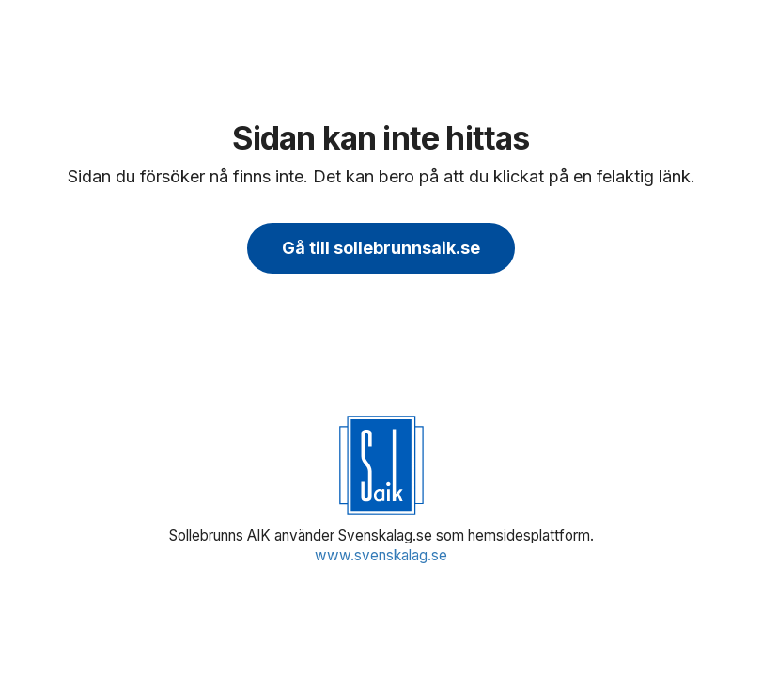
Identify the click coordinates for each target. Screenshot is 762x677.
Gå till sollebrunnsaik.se (381, 248)
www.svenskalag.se (381, 555)
